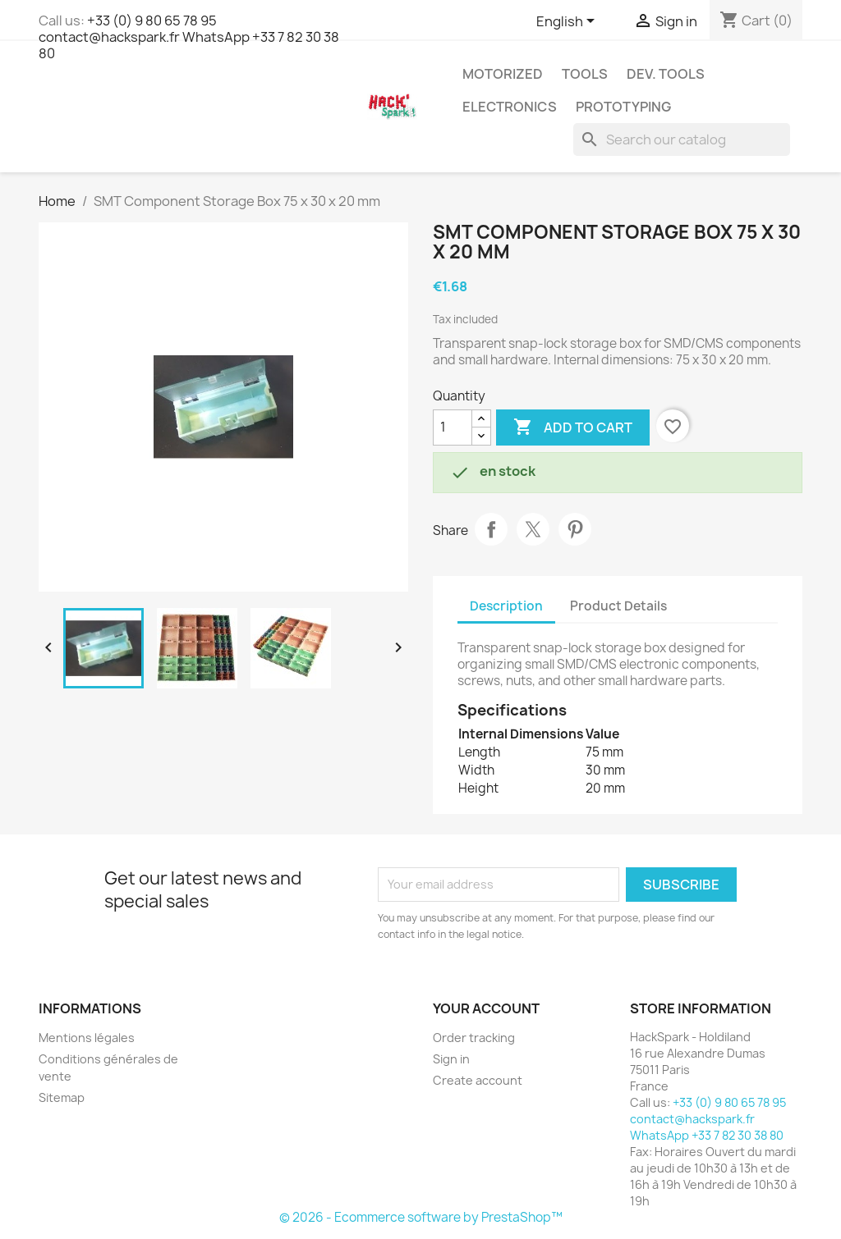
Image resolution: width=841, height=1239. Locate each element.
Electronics (509, 107)
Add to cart (572, 427)
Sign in (451, 1059)
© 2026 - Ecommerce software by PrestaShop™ (421, 1217)
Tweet (533, 529)
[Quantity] (452, 427)
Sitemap (62, 1097)
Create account (477, 1080)
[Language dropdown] (568, 22)
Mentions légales (87, 1037)
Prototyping (623, 107)
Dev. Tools (666, 74)
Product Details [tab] (618, 606)
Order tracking (474, 1037)
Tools (585, 74)
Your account (486, 1008)
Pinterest (574, 529)
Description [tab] (506, 606)
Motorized (502, 74)
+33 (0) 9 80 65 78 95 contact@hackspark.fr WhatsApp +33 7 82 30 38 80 (189, 36)
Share (491, 529)
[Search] (681, 139)
